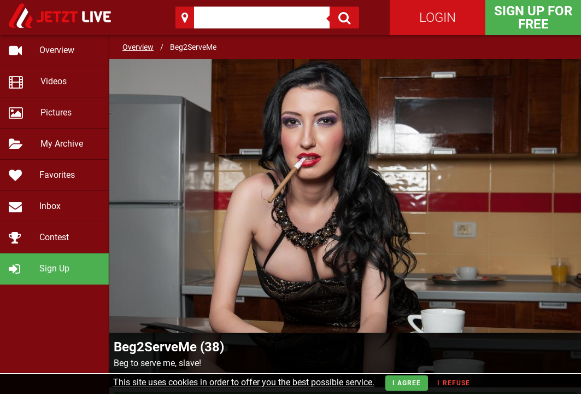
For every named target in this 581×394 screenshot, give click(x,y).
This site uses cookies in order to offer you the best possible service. (243, 382)
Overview (138, 47)
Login (437, 17)
